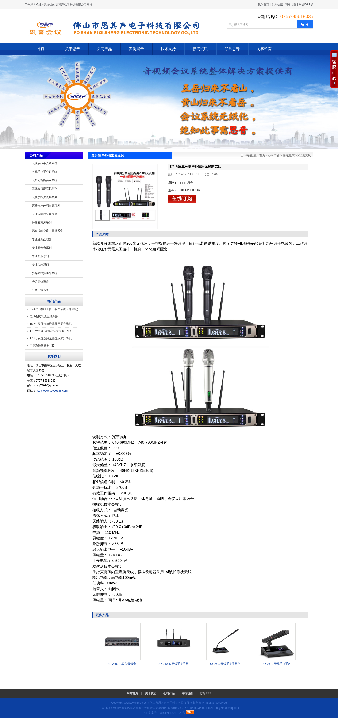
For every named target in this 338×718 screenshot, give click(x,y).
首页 (40, 49)
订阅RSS (205, 693)
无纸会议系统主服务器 (44, 316)
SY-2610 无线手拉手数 (277, 663)
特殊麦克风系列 (42, 222)
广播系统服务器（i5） (43, 345)
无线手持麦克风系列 (44, 197)
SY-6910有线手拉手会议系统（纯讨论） (55, 309)
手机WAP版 (306, 4)
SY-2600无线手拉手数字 (225, 663)
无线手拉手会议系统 (44, 163)
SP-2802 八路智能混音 (122, 663)
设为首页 (263, 4)
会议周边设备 (40, 281)
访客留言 (264, 49)
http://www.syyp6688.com (52, 390)
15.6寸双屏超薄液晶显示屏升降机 (51, 323)
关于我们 (150, 693)
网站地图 (290, 4)
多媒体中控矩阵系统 (44, 273)
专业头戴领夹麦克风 (44, 214)
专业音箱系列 (40, 264)
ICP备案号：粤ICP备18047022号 (164, 712)
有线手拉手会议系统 (44, 171)
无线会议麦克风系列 (44, 188)
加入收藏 (277, 4)
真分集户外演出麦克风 (46, 205)
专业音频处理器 (42, 239)
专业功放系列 (40, 256)
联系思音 (232, 49)
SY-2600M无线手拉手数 (173, 663)
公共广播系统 (40, 290)
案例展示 (136, 49)
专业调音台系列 (42, 247)
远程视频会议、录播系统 (47, 231)
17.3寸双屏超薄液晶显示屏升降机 (51, 338)
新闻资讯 (200, 49)
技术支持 (168, 49)
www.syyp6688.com (136, 702)
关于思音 (72, 49)
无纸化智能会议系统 (44, 180)
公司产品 (104, 49)
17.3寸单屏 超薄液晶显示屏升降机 (51, 331)
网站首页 (132, 693)
